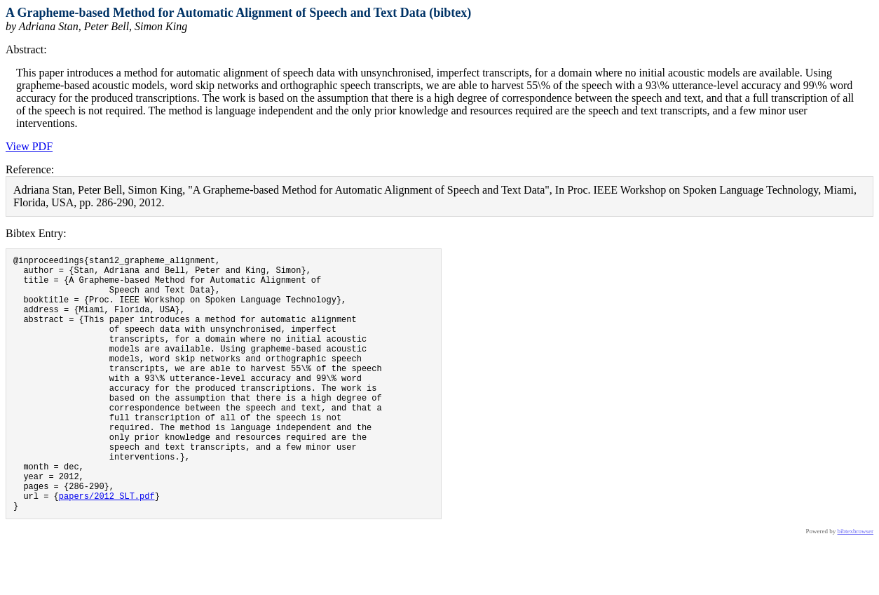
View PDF (29, 146)
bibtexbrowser (856, 585)
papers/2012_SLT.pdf (107, 548)
